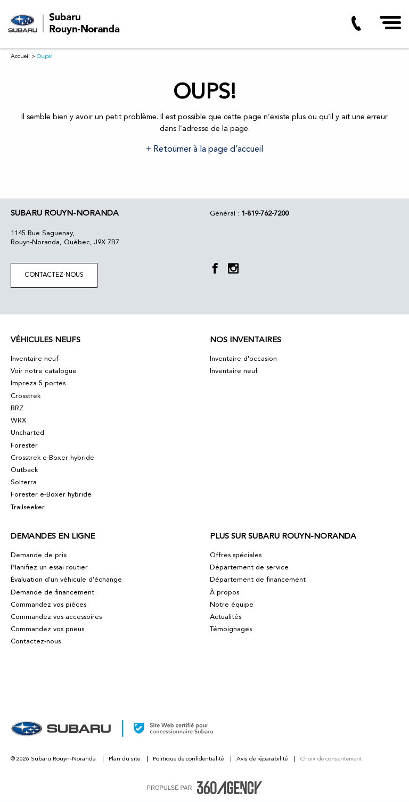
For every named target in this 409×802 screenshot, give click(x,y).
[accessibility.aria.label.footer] (229, 787)
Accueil (20, 57)
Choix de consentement (331, 759)
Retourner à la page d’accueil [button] (207, 149)
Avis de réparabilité (262, 759)
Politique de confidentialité (189, 759)
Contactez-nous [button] (54, 275)
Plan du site (125, 759)
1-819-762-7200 (265, 213)
